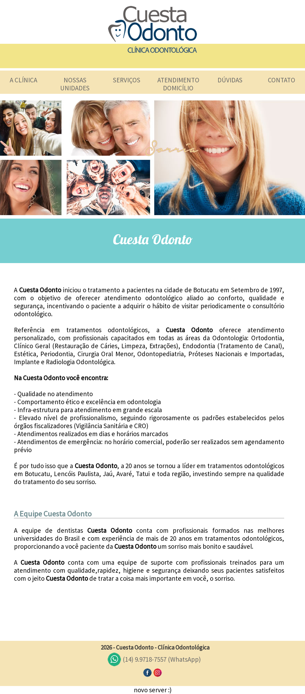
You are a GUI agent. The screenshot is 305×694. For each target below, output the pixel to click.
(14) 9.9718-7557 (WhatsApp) (162, 659)
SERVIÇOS (126, 80)
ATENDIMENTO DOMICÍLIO (178, 84)
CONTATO (281, 80)
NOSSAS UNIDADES (75, 84)
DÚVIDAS (229, 80)
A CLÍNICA (23, 80)
